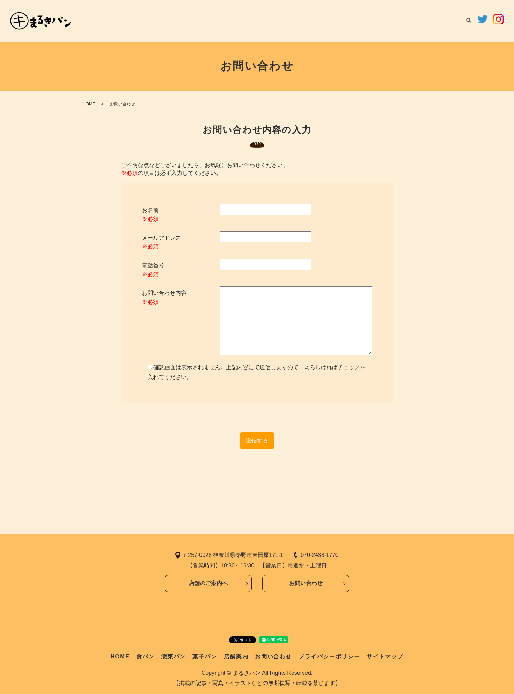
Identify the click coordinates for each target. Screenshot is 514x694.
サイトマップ (384, 656)
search (469, 21)
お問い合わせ (443, 20)
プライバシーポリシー (329, 656)
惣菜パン (345, 20)
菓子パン (376, 20)
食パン (317, 20)
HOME (292, 20)
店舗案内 (406, 20)
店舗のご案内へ (208, 583)
